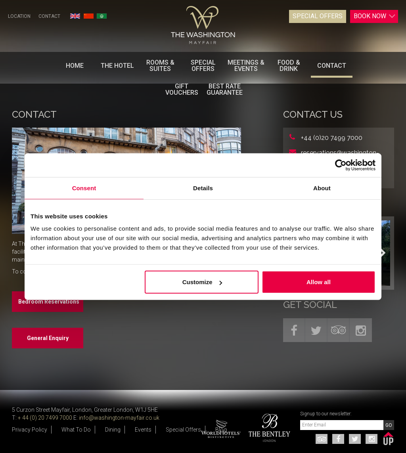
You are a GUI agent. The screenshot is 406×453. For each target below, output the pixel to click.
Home (75, 65)
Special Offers (318, 16)
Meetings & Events (246, 66)
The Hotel (117, 65)
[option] (266, 428)
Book (375, 16)
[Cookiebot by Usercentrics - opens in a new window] (340, 165)
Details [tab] (203, 187)
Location (19, 16)
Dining (113, 429)
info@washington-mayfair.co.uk (119, 418)
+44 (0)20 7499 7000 (331, 137)
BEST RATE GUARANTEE (225, 89)
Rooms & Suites (160, 66)
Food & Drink (289, 66)
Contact (49, 16)
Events (143, 429)
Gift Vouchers (181, 89)
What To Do (76, 429)
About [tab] (322, 187)
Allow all (318, 282)
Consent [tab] (84, 187)
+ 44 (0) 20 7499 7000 (45, 418)
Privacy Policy (29, 429)
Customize (202, 282)
